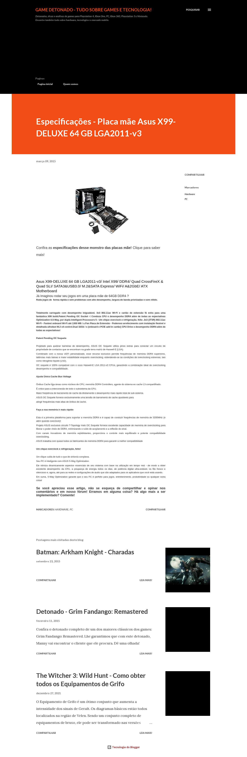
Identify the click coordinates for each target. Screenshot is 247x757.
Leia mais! (146, 580)
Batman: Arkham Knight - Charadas (85, 552)
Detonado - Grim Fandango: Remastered (92, 611)
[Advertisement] (123, 50)
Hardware (190, 194)
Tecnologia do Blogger (123, 747)
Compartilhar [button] (194, 174)
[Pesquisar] (193, 10)
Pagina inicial (43, 84)
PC (186, 198)
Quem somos (68, 84)
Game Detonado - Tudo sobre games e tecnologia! (93, 9)
